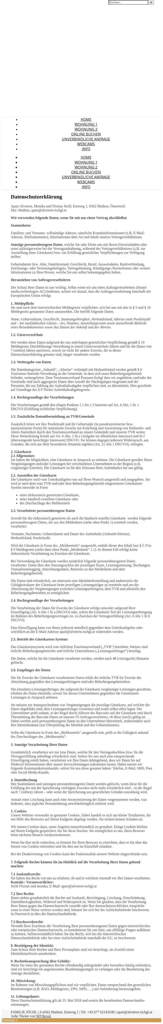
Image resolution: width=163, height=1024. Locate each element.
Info (86, 148)
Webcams (86, 144)
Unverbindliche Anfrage (86, 139)
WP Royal (43, 1016)
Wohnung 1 (86, 124)
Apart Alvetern (14, 4)
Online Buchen (86, 134)
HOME (86, 119)
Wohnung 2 (86, 129)
